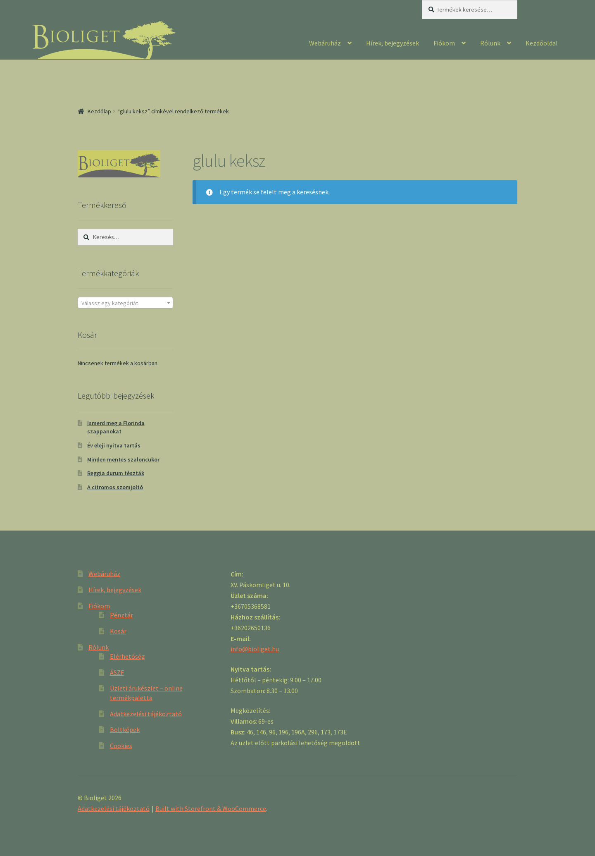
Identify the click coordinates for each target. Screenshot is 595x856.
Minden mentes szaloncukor (123, 459)
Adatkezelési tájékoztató (146, 714)
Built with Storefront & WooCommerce (210, 808)
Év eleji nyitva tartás (113, 445)
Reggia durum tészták (115, 473)
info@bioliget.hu (255, 649)
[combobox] (125, 302)
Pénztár (121, 615)
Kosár (118, 631)
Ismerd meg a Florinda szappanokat (116, 427)
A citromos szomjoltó (115, 487)
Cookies (121, 745)
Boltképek (125, 729)
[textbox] (125, 303)
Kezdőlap (99, 111)
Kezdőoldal (542, 43)
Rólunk (490, 43)
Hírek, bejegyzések (392, 43)
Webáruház (325, 43)
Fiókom (444, 43)
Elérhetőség (127, 656)
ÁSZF (117, 672)
